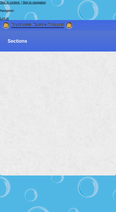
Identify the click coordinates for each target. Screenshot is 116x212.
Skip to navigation (34, 2)
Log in (4, 18)
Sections (17, 41)
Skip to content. (10, 2)
